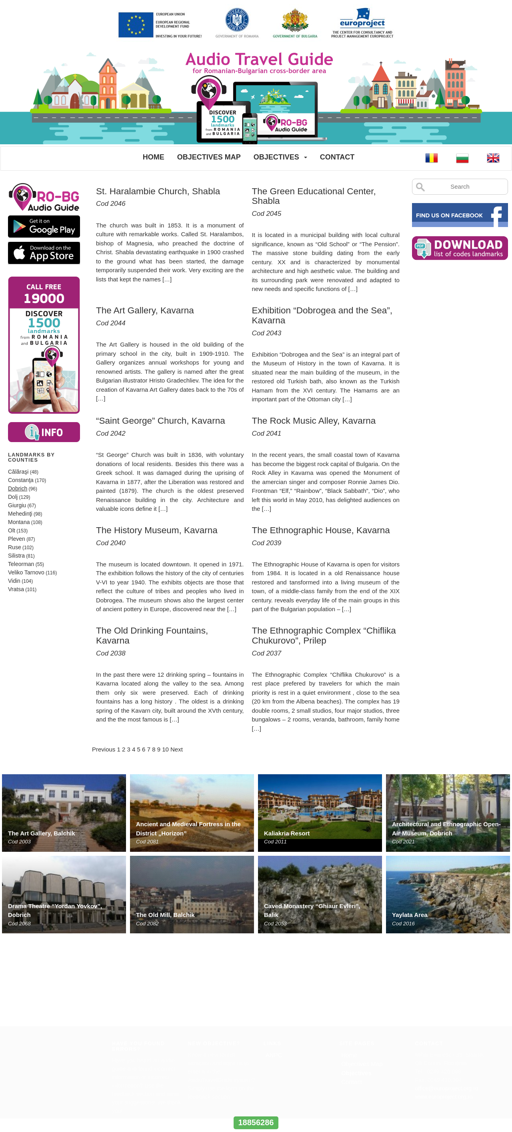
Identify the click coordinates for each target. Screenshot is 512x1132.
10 (165, 749)
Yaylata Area (410, 914)
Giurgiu (17, 505)
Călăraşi (18, 471)
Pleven (16, 539)
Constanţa (21, 480)
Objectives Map (209, 157)
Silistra (16, 555)
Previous (103, 749)
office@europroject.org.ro (446, 999)
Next (176, 749)
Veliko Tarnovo (26, 572)
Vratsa (16, 589)
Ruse (14, 547)
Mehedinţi (20, 513)
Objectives (276, 157)
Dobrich (17, 488)
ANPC (274, 966)
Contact (337, 157)
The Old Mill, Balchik (165, 914)
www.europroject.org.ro (444, 1007)
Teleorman (21, 564)
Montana (19, 522)
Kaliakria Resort (287, 833)
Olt (11, 530)
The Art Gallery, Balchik (41, 833)
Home (153, 157)
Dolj (13, 497)
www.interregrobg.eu (256, 1107)
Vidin (14, 581)
